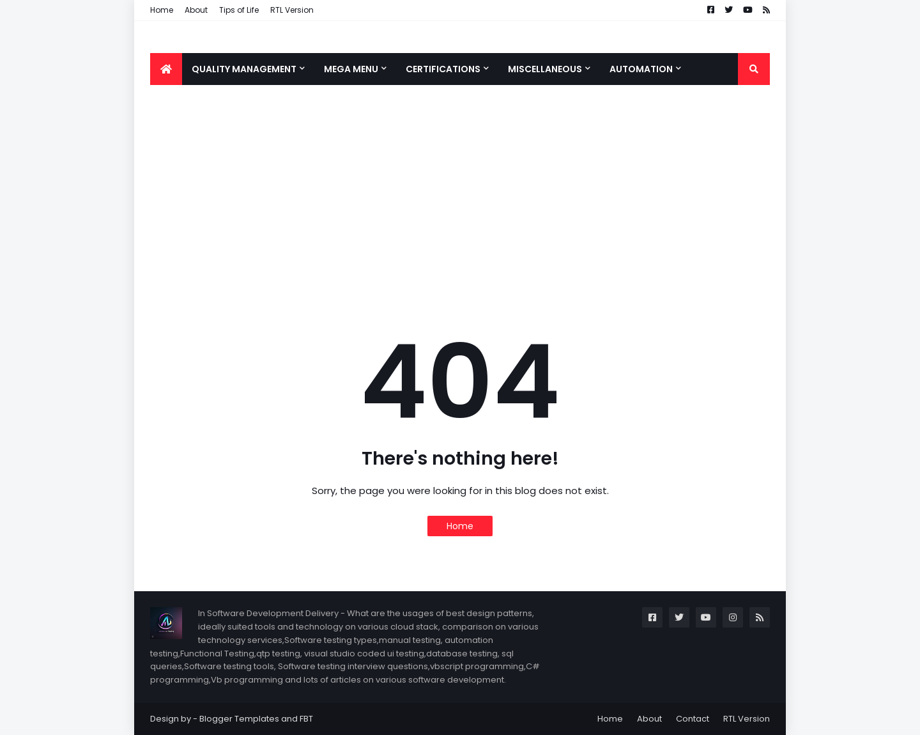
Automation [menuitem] (641, 69)
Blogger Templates (239, 719)
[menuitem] (166, 69)
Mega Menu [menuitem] (351, 69)
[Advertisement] (460, 196)
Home (161, 9)
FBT (306, 719)
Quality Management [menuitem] (244, 69)
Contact (692, 719)
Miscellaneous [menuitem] (545, 69)
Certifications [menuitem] (443, 69)
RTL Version (292, 9)
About (196, 9)
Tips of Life (239, 9)
